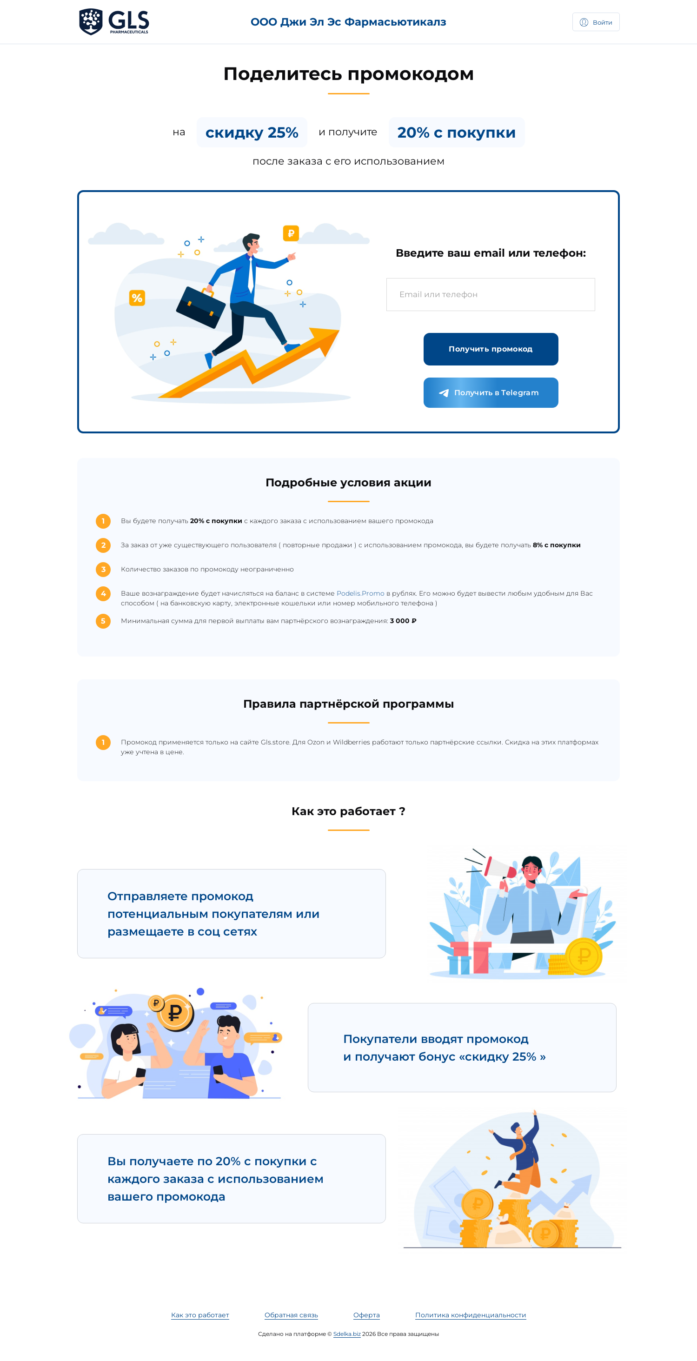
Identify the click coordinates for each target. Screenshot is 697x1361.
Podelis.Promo (361, 593)
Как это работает (200, 1315)
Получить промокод (490, 349)
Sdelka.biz (347, 1333)
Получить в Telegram (488, 393)
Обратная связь (291, 1315)
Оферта (366, 1315)
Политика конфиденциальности (470, 1315)
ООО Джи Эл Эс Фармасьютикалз (348, 21)
